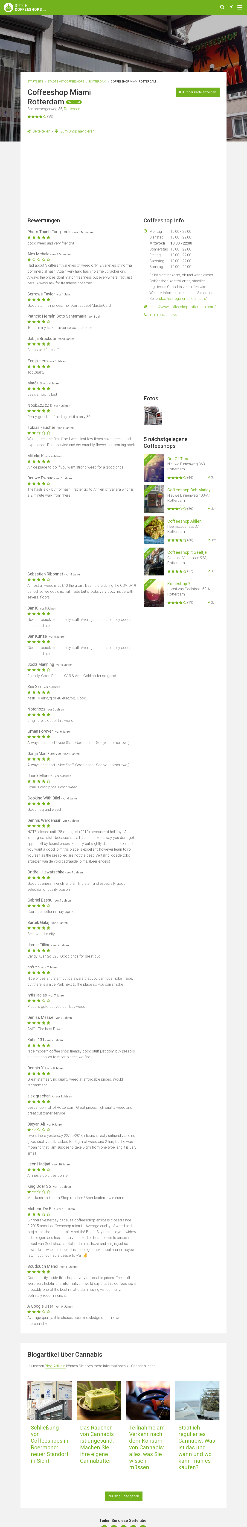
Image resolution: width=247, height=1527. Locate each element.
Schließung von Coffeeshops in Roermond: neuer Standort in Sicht (49, 1444)
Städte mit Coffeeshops (66, 81)
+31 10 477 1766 (163, 315)
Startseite (35, 81)
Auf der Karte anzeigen (197, 92)
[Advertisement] (123, 177)
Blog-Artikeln (55, 1366)
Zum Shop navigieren (74, 131)
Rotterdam (97, 81)
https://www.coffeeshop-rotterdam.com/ (182, 307)
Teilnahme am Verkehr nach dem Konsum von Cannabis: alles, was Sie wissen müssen (147, 1447)
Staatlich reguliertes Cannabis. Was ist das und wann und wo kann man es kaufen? (196, 1447)
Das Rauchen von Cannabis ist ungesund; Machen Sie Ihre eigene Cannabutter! (97, 1444)
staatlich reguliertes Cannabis (182, 298)
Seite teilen (38, 131)
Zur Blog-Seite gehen (123, 1496)
